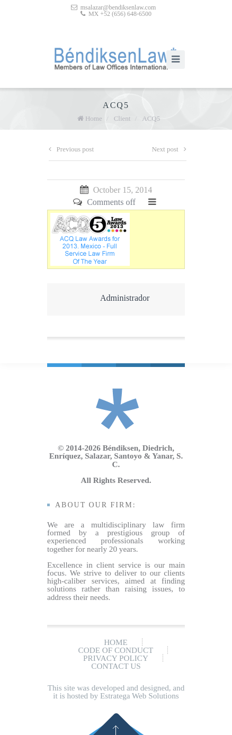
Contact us (115, 665)
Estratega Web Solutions (139, 695)
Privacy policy (115, 657)
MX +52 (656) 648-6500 (119, 13)
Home (93, 118)
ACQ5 (151, 118)
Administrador (124, 297)
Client (122, 118)
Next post (168, 149)
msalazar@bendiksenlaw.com (118, 7)
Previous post (71, 149)
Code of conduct (116, 650)
